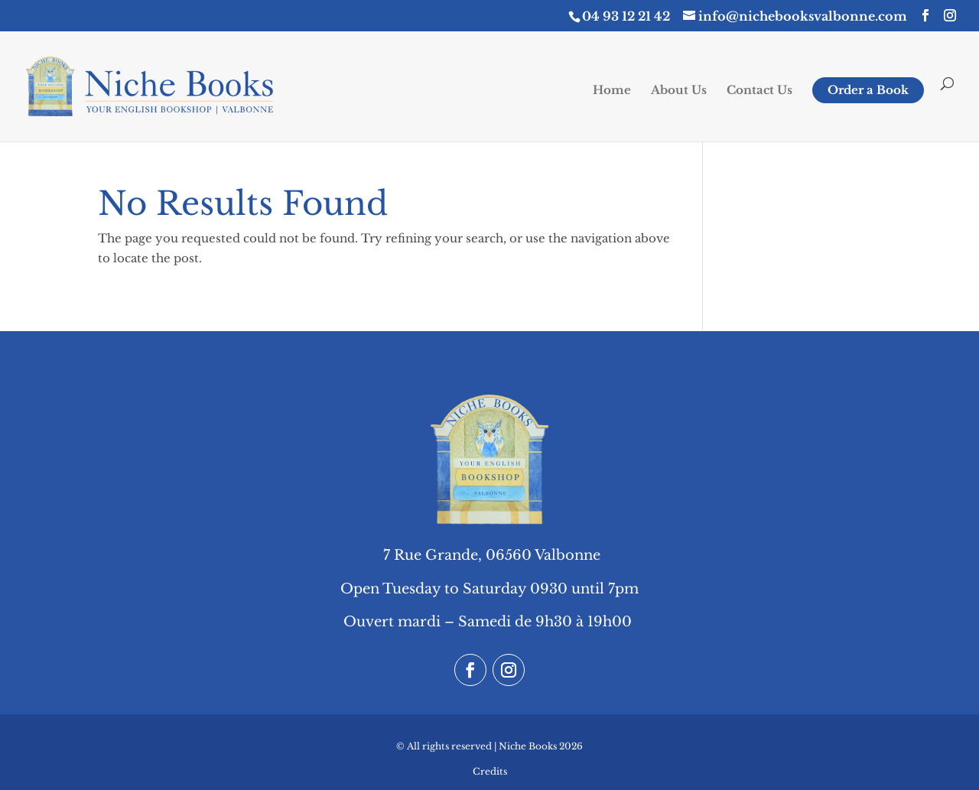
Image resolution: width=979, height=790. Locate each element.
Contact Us (759, 91)
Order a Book (868, 90)
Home (612, 91)
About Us (679, 91)
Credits (490, 771)
